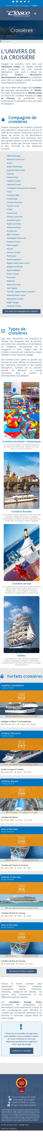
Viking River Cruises (15, 299)
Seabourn (11, 281)
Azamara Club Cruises (16, 170)
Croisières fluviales (21, 511)
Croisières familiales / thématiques (21, 441)
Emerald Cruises (13, 220)
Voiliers (22, 655)
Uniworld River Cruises (16, 295)
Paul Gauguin (12, 245)
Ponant (10, 249)
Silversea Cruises (14, 284)
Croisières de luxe (21, 583)
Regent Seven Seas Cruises (18, 263)
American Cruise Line (15, 159)
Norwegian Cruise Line (16, 238)
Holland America (14, 227)
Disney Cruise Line (14, 216)
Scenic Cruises (13, 274)
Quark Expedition (14, 259)
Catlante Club (12, 177)
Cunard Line (12, 213)
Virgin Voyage (12, 302)
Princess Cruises (13, 252)
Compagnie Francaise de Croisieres (21, 188)
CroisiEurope (12, 199)
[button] (35, 14)
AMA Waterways (14, 156)
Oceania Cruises (13, 241)
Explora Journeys (14, 224)
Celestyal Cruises (14, 184)
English (34, 5)
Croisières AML (13, 195)
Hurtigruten (12, 231)
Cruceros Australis (14, 202)
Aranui (9, 163)
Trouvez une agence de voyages (17, 5)
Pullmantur (11, 256)
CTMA (9, 209)
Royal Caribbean (13, 270)
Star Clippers (12, 288)
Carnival (10, 174)
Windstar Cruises (14, 306)
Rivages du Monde (15, 266)
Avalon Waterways (14, 166)
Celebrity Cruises (14, 181)
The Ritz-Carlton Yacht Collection (21, 291)
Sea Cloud (11, 277)
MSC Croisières (13, 234)
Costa (9, 191)
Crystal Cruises (13, 206)
